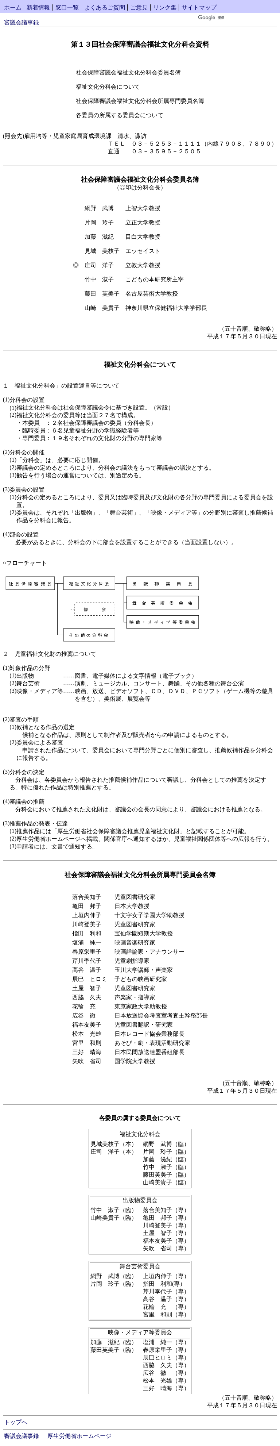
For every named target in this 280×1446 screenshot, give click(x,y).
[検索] (233, 17)
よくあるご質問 (104, 7)
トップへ (15, 1422)
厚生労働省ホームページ (79, 1436)
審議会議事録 (21, 22)
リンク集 (164, 7)
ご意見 (139, 7)
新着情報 (38, 7)
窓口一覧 (67, 7)
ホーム (13, 7)
